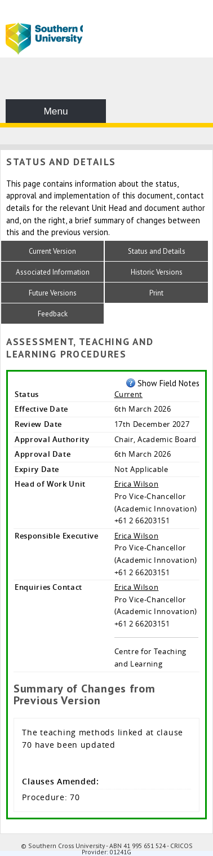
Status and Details (156, 251)
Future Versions (53, 293)
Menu (55, 111)
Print (156, 293)
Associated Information (53, 272)
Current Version (52, 251)
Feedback (53, 314)
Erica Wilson (136, 484)
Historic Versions (157, 272)
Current (128, 394)
